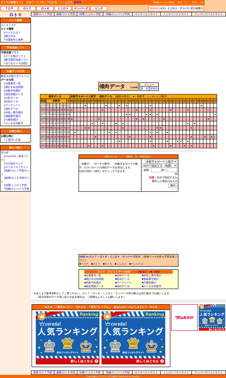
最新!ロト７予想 (42, 14)
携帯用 (78, 2)
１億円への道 (13, 139)
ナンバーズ (137, 263)
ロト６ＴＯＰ (8, 25)
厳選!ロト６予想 (65, 14)
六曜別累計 (11, 119)
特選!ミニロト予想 (16, 185)
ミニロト (121, 263)
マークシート (13, 105)
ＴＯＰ (85, 263)
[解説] (141, 271)
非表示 (154, 88)
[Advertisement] (128, 49)
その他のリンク (14, 163)
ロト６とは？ (13, 32)
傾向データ (11, 108)
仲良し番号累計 (14, 112)
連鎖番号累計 (13, 116)
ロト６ (108, 263)
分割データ (11, 97)
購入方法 (10, 36)
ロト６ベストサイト (16, 167)
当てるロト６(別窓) (16, 63)
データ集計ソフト (15, 56)
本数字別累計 (13, 90)
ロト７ (97, 263)
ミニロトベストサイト (176, 14)
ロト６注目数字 (14, 123)
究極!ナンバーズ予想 (17, 188)
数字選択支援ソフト (16, 59)
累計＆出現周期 (14, 87)
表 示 (144, 88)
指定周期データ (14, 94)
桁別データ (11, 101)
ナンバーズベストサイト (209, 14)
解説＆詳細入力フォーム (15, 76)
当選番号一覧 (13, 83)
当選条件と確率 (14, 39)
